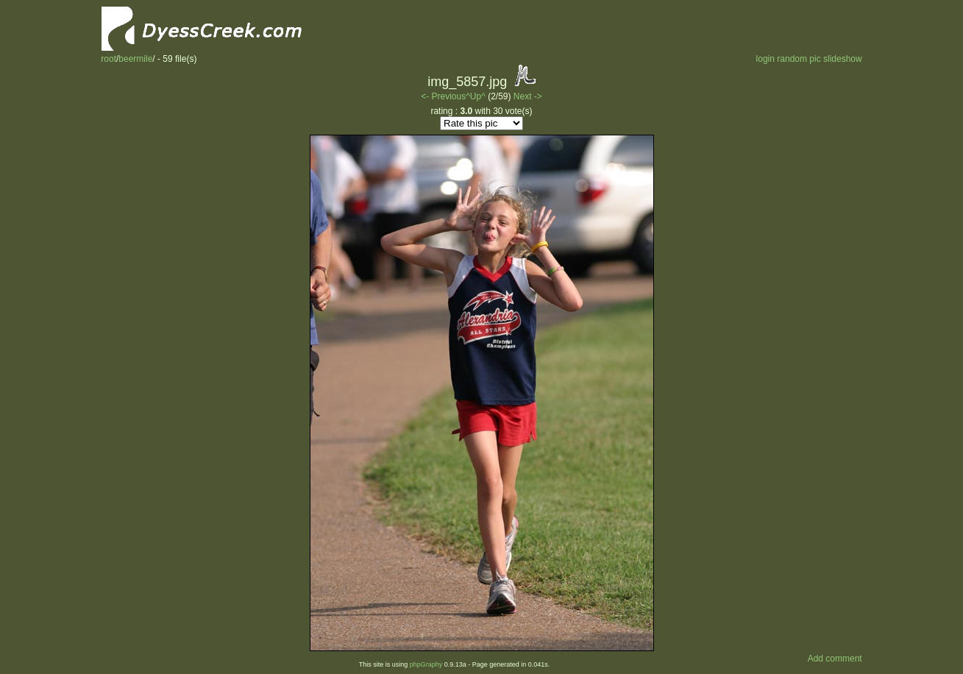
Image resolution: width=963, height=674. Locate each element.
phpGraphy (426, 664)
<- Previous (443, 96)
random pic (798, 59)
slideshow (842, 59)
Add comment (835, 658)
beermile (135, 59)
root (108, 59)
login (765, 59)
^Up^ (476, 96)
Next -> (528, 96)
